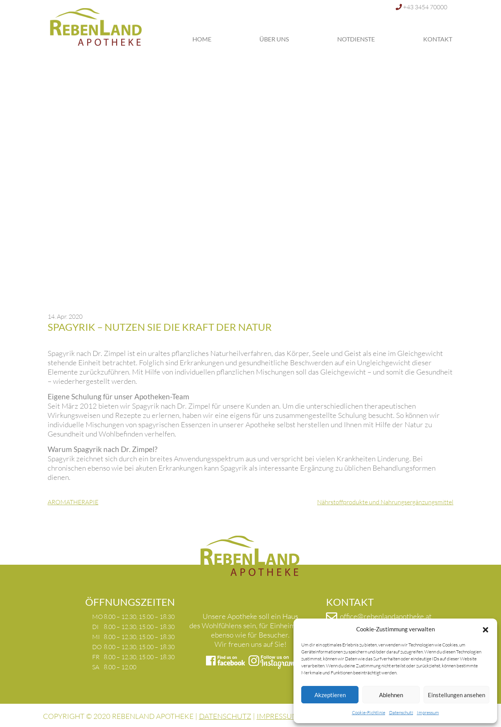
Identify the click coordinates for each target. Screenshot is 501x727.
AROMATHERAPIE (73, 502)
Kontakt (437, 39)
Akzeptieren (330, 694)
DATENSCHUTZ (225, 716)
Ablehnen (391, 694)
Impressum (428, 712)
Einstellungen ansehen (456, 694)
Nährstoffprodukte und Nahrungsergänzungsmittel (385, 502)
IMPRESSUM (278, 716)
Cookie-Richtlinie (368, 712)
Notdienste (356, 39)
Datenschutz (401, 712)
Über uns (274, 39)
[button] (485, 629)
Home (201, 39)
